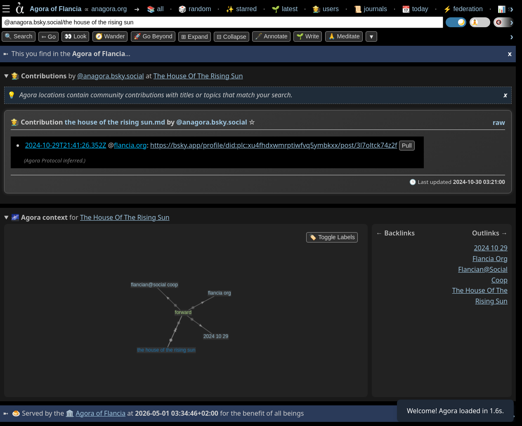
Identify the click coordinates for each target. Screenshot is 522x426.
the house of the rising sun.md (115, 122)
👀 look (75, 36)
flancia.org (130, 145)
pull (407, 145)
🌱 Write (307, 36)
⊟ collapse (231, 36)
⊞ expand (194, 36)
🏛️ (70, 413)
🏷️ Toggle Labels (332, 237)
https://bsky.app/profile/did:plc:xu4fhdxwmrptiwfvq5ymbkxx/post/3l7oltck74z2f (273, 145)
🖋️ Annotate (271, 36)
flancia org (490, 258)
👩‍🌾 (15, 122)
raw (499, 122)
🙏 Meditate (344, 36)
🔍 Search (19, 36)
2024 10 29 (491, 247)
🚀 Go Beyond (153, 36)
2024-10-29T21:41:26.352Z (65, 145)
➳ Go (48, 36)
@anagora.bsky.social (110, 75)
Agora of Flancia (101, 413)
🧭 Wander (110, 36)
